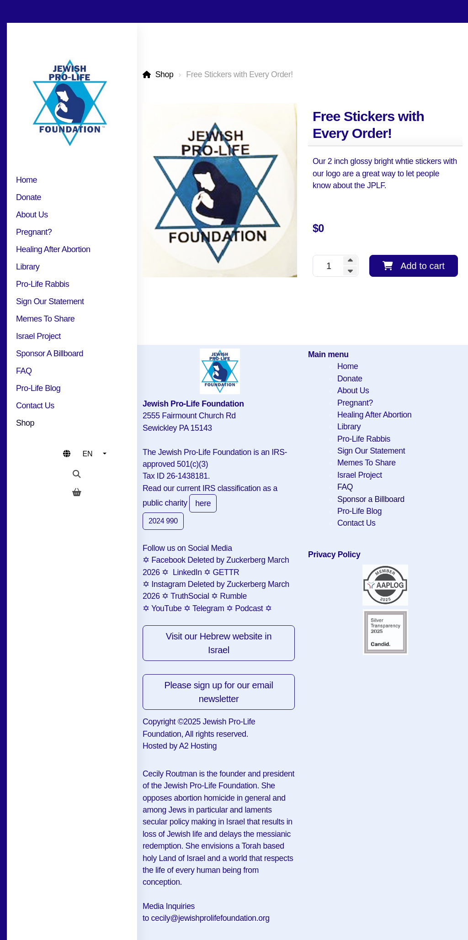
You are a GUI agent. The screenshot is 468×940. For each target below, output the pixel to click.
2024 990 (163, 521)
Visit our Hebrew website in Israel (218, 643)
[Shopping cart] (77, 492)
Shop (164, 74)
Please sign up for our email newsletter (218, 692)
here (203, 503)
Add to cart (414, 266)
